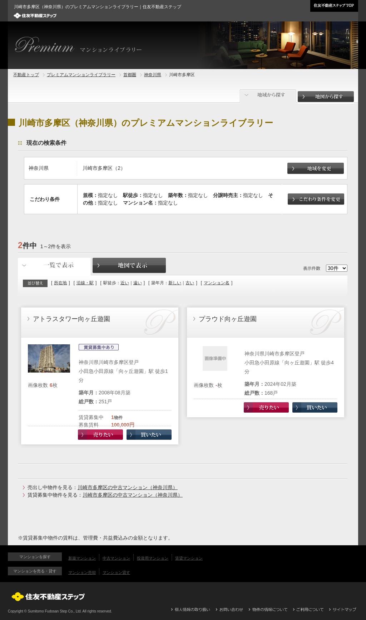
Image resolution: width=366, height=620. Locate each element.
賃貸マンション (189, 558)
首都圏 (129, 74)
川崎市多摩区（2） (104, 168)
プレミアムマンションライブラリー (81, 74)
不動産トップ (26, 74)
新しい (174, 282)
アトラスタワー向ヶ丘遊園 (71, 319)
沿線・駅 (85, 282)
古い (190, 282)
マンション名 (216, 282)
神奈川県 (152, 74)
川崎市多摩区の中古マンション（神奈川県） (128, 487)
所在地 (60, 282)
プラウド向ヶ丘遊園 (228, 319)
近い (124, 282)
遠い (137, 282)
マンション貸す (116, 572)
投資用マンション (152, 558)
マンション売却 (82, 572)
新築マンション (82, 558)
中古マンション (116, 558)
